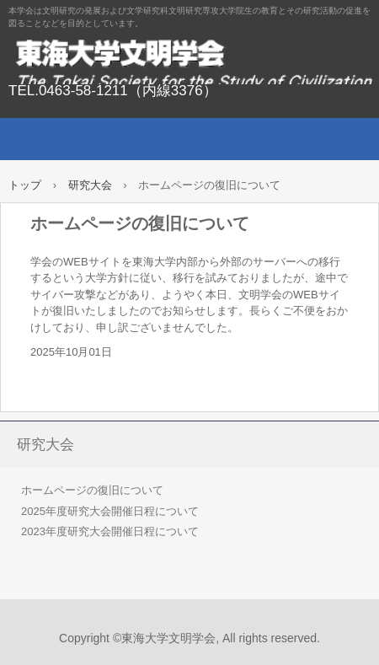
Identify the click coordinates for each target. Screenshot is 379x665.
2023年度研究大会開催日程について (110, 531)
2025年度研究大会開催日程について (110, 511)
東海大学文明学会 (189, 59)
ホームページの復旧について (92, 490)
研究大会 (90, 185)
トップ (24, 185)
